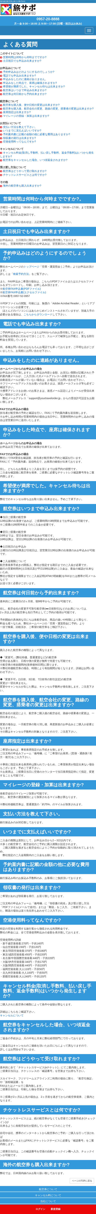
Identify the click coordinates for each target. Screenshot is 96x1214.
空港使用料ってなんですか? (19, 141)
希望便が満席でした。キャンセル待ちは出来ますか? (34, 86)
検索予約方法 (21, 273)
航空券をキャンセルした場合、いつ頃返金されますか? (35, 159)
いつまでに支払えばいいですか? (22, 130)
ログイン (40, 1209)
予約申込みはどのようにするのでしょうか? (28, 71)
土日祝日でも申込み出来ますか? (22, 60)
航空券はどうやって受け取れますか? (24, 170)
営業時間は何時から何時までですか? (24, 57)
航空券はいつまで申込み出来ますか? (24, 90)
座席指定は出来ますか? (17, 112)
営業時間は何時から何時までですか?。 (43, 198)
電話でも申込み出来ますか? (19, 75)
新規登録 (55, 1209)
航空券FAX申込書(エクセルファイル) (24, 292)
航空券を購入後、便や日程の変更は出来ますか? (31, 104)
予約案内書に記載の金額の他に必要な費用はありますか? (36, 134)
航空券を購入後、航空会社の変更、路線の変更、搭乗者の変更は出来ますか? (48, 108)
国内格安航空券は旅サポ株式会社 (12, 1)
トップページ (31, 266)
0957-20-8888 (47, 19)
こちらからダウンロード (38, 314)
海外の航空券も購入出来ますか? (22, 185)
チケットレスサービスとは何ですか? (24, 174)
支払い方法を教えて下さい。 (20, 126)
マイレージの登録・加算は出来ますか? (26, 115)
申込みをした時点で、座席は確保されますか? (30, 82)
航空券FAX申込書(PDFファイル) (22, 288)
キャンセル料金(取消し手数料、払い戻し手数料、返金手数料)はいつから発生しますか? (47, 990)
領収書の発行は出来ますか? (19, 137)
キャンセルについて (12, 1015)
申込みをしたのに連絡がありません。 (25, 79)
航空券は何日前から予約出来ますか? (24, 93)
